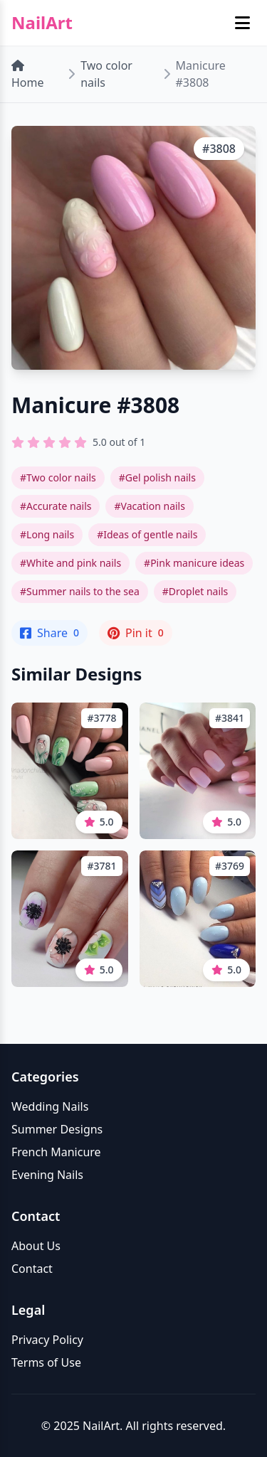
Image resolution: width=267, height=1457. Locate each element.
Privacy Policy (47, 1339)
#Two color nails (58, 477)
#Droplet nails (195, 591)
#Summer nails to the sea (80, 591)
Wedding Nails (49, 1106)
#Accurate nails (55, 506)
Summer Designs (57, 1129)
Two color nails (106, 74)
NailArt (42, 22)
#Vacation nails (149, 506)
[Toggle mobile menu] (242, 23)
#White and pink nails (70, 563)
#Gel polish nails (157, 477)
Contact (32, 1268)
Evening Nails (47, 1175)
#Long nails (47, 534)
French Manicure (56, 1152)
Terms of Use (46, 1362)
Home (27, 75)
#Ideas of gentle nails (147, 534)
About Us (36, 1246)
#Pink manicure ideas (194, 563)
